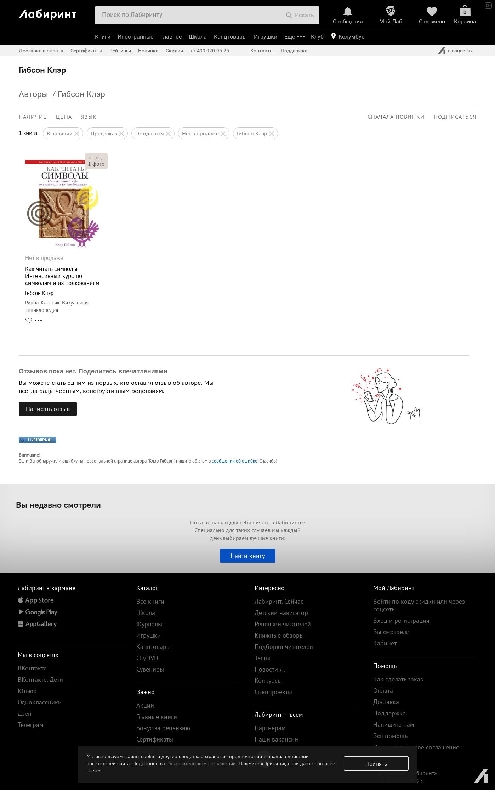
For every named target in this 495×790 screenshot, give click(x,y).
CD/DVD (147, 658)
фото (96, 164)
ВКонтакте (32, 668)
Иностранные (135, 36)
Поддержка (294, 50)
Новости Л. (270, 669)
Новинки (148, 50)
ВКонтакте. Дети (40, 679)
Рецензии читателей (283, 624)
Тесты (262, 658)
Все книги (150, 601)
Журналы (149, 624)
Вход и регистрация (401, 620)
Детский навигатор (281, 613)
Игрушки (265, 36)
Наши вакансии (276, 739)
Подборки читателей (284, 647)
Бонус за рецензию (163, 728)
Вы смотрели (391, 632)
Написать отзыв (48, 408)
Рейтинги (120, 50)
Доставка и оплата (41, 50)
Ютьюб (27, 691)
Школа (198, 36)
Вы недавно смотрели (58, 504)
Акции (145, 705)
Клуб (317, 36)
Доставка (386, 702)
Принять (376, 763)
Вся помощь (390, 736)
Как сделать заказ (398, 679)
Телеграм (31, 725)
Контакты (262, 50)
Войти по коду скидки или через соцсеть (419, 605)
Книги (102, 36)
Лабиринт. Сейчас (279, 601)
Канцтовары (230, 36)
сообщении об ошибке (234, 461)
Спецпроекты (273, 692)
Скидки (174, 50)
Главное (171, 36)
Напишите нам (393, 724)
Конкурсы (268, 680)
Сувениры (150, 669)
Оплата (383, 690)
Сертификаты (86, 50)
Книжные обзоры (279, 635)
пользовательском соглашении (200, 763)
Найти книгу (248, 556)
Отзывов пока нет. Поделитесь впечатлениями (93, 371)
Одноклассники (40, 702)
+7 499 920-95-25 (209, 50)
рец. (95, 157)
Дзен (25, 713)
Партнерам (270, 728)
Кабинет (385, 643)
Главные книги (156, 717)
